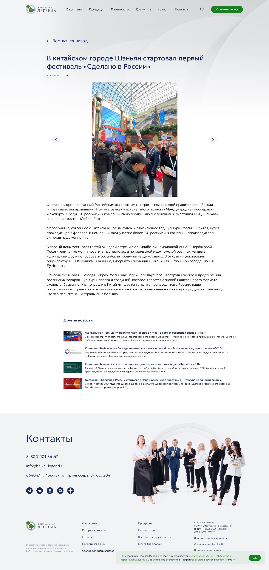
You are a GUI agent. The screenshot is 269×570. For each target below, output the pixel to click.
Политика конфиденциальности (210, 538)
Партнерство (120, 9)
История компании (94, 530)
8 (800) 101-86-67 (42, 456)
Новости (163, 9)
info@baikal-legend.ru (45, 465)
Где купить (143, 9)
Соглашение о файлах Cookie (209, 544)
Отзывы (87, 537)
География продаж (150, 544)
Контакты (182, 9)
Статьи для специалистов (98, 550)
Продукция (97, 9)
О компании (75, 9)
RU (202, 9)
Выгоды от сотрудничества (155, 537)
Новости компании (93, 544)
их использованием (202, 555)
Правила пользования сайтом (209, 550)
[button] (227, 9)
